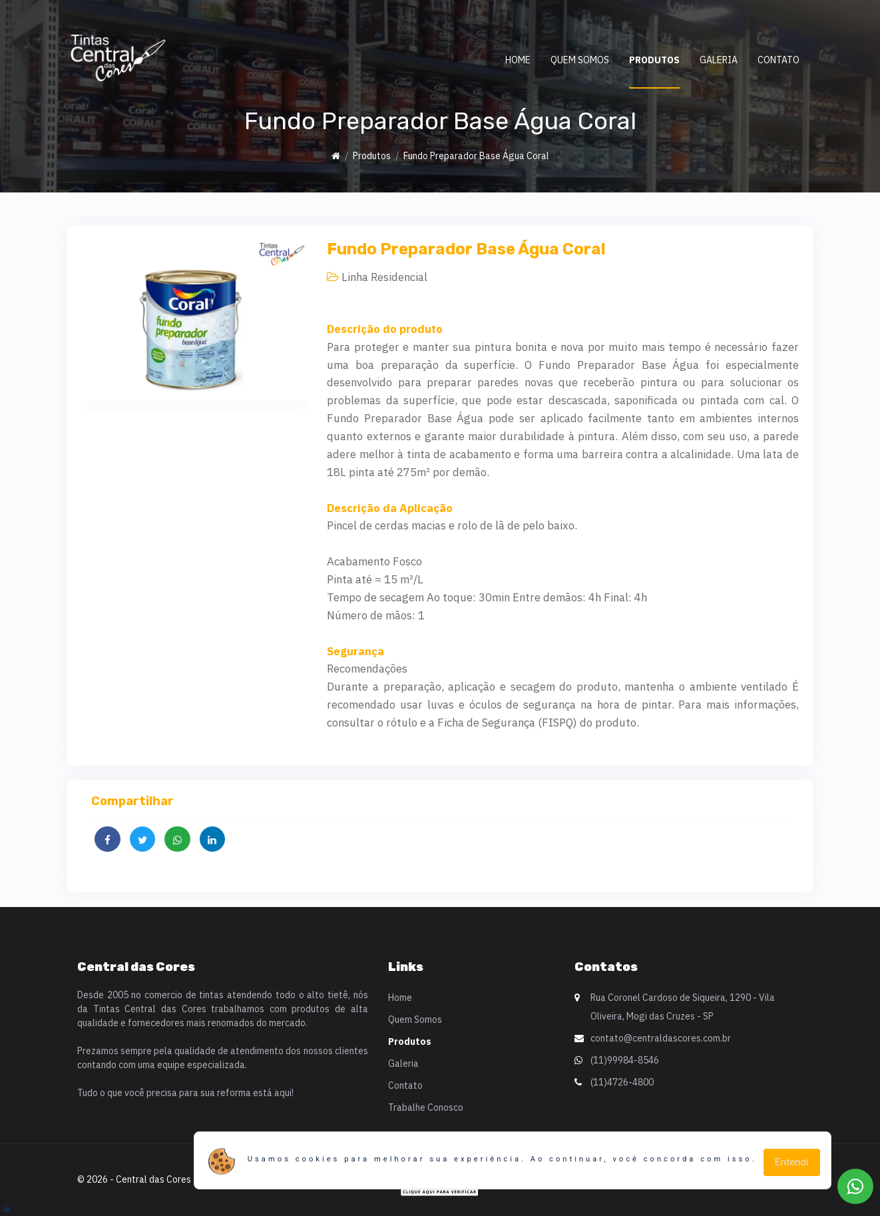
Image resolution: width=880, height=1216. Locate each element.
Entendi (792, 1162)
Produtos (654, 60)
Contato (778, 60)
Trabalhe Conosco (425, 1107)
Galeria (719, 60)
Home (518, 60)
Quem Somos (579, 60)
